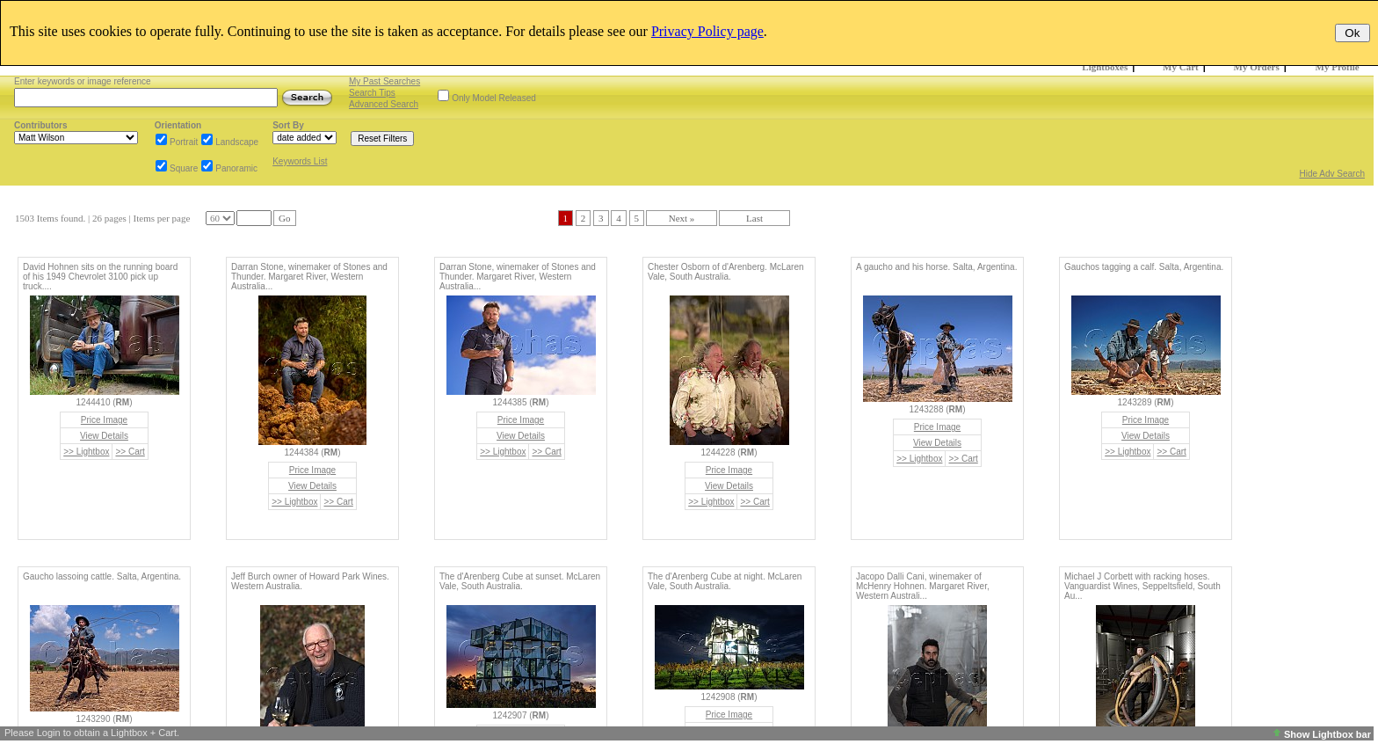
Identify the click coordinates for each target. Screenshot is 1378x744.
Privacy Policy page (707, 31)
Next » (682, 218)
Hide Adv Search (1333, 174)
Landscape (236, 142)
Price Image (104, 420)
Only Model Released (494, 98)
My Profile (1338, 67)
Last (754, 218)
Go (284, 218)
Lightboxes (1105, 67)
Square (184, 168)
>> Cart (129, 451)
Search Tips (372, 93)
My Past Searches (384, 81)
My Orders (1257, 67)
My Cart (1181, 67)
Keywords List (299, 161)
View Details (104, 436)
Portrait (184, 142)
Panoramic (236, 168)
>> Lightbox (86, 451)
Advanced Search (383, 104)
